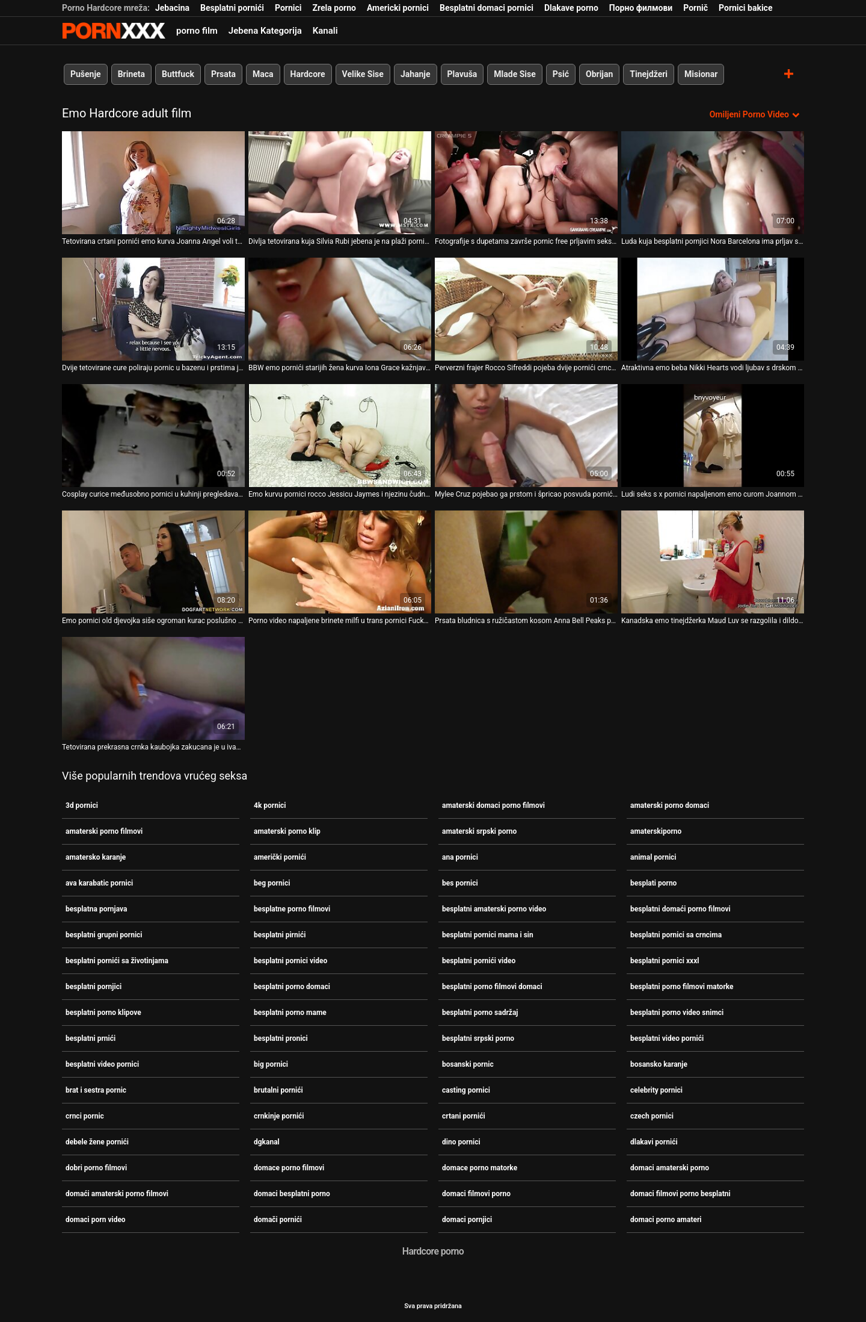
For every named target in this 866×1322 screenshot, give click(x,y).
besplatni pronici (281, 1038)
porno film (197, 30)
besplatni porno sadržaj (480, 1012)
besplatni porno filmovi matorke (682, 986)
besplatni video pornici (102, 1064)
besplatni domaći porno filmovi (680, 909)
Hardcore (307, 74)
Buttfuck (178, 74)
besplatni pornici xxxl (664, 961)
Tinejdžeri (649, 74)
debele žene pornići (97, 1142)
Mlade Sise (514, 74)
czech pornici (652, 1116)
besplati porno (653, 883)
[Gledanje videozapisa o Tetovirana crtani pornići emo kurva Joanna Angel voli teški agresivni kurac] (153, 182)
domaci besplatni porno (292, 1194)
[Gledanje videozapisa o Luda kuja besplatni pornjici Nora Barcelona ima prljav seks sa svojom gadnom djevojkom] (712, 182)
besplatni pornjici (93, 986)
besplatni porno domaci (292, 986)
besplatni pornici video (290, 961)
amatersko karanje (96, 857)
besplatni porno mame (290, 1012)
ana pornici (460, 857)
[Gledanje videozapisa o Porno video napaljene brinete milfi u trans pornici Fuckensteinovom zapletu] (339, 561)
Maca (263, 74)
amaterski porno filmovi (104, 831)
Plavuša (462, 74)
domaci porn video (96, 1219)
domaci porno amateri (666, 1219)
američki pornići (280, 857)
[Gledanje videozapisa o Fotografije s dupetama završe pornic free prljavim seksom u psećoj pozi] (526, 182)
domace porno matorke (479, 1168)
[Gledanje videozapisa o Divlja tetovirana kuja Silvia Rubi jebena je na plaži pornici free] (339, 182)
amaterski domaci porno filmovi (493, 805)
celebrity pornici (656, 1090)
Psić (561, 74)
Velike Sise (363, 74)
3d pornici (82, 805)
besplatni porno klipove (103, 1012)
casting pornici (466, 1090)
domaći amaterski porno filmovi (117, 1194)
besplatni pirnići (280, 935)
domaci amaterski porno (669, 1168)
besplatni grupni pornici (104, 935)
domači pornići (278, 1219)
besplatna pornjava (96, 909)
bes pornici (460, 883)
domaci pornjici (467, 1219)
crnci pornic (85, 1116)
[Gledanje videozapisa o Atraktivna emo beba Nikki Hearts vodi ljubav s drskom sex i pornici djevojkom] (712, 309)
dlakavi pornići (654, 1142)
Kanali (325, 30)
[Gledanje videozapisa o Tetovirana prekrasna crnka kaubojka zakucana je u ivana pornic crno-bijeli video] (153, 688)
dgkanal (267, 1142)
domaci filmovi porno (476, 1194)
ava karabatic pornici (99, 883)
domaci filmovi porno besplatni (680, 1194)
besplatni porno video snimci (676, 1012)
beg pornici (272, 883)
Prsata (223, 74)
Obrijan (599, 74)
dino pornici (461, 1142)
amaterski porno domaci (669, 805)
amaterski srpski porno (479, 831)
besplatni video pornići (667, 1038)
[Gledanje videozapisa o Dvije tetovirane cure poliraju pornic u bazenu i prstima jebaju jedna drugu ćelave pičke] (153, 309)
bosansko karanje (658, 1064)
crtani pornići (463, 1116)
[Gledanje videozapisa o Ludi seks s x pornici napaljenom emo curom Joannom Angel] (712, 435)
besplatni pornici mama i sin (487, 935)
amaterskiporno (655, 831)
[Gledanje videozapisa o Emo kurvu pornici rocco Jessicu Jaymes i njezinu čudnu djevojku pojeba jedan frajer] (339, 435)
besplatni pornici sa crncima (676, 935)
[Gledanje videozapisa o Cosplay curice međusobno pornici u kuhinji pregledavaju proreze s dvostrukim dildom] (153, 435)
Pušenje (85, 74)
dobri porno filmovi (96, 1168)
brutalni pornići (278, 1090)
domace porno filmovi (289, 1168)
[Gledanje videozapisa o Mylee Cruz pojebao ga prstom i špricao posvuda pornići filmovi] (526, 435)
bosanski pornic (468, 1064)
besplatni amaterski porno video (494, 909)
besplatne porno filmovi (292, 909)
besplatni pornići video (478, 961)
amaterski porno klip (287, 831)
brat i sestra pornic (96, 1090)
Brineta (131, 74)
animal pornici (653, 857)
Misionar (700, 74)
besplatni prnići (90, 1038)
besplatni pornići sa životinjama (117, 961)
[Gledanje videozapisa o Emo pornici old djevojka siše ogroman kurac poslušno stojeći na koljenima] (153, 561)
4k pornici (270, 805)
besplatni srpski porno (478, 1038)
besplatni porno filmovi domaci (492, 986)
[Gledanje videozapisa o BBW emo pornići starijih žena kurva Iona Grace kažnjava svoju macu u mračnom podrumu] (339, 309)
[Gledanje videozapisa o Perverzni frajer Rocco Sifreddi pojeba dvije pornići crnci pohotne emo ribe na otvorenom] (526, 309)
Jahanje (416, 74)
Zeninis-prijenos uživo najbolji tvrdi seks (113, 30)
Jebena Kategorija (265, 30)
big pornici (271, 1064)
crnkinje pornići (279, 1116)
